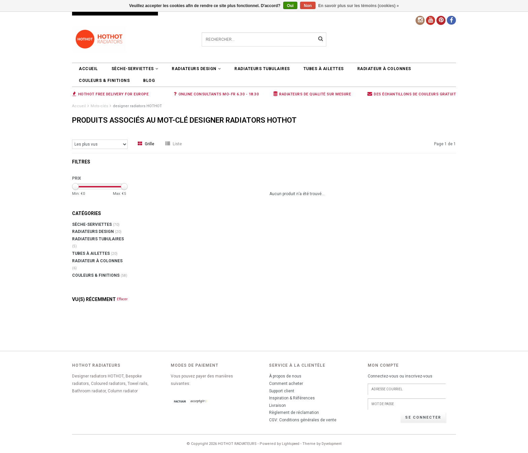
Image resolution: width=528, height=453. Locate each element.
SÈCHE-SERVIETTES (135, 68)
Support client (281, 391)
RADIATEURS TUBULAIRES (262, 68)
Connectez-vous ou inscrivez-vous (400, 376)
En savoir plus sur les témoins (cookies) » (358, 5)
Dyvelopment (331, 444)
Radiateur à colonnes (384, 68)
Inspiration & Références (292, 398)
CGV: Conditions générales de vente (302, 420)
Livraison (277, 405)
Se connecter (423, 417)
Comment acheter (286, 383)
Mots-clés (99, 106)
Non (307, 5)
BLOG (149, 80)
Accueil (88, 68)
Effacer (122, 299)
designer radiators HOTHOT (137, 106)
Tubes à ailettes (323, 68)
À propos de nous (285, 376)
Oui (290, 5)
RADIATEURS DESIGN (196, 68)
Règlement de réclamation (294, 412)
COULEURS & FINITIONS (104, 80)
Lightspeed (290, 444)
